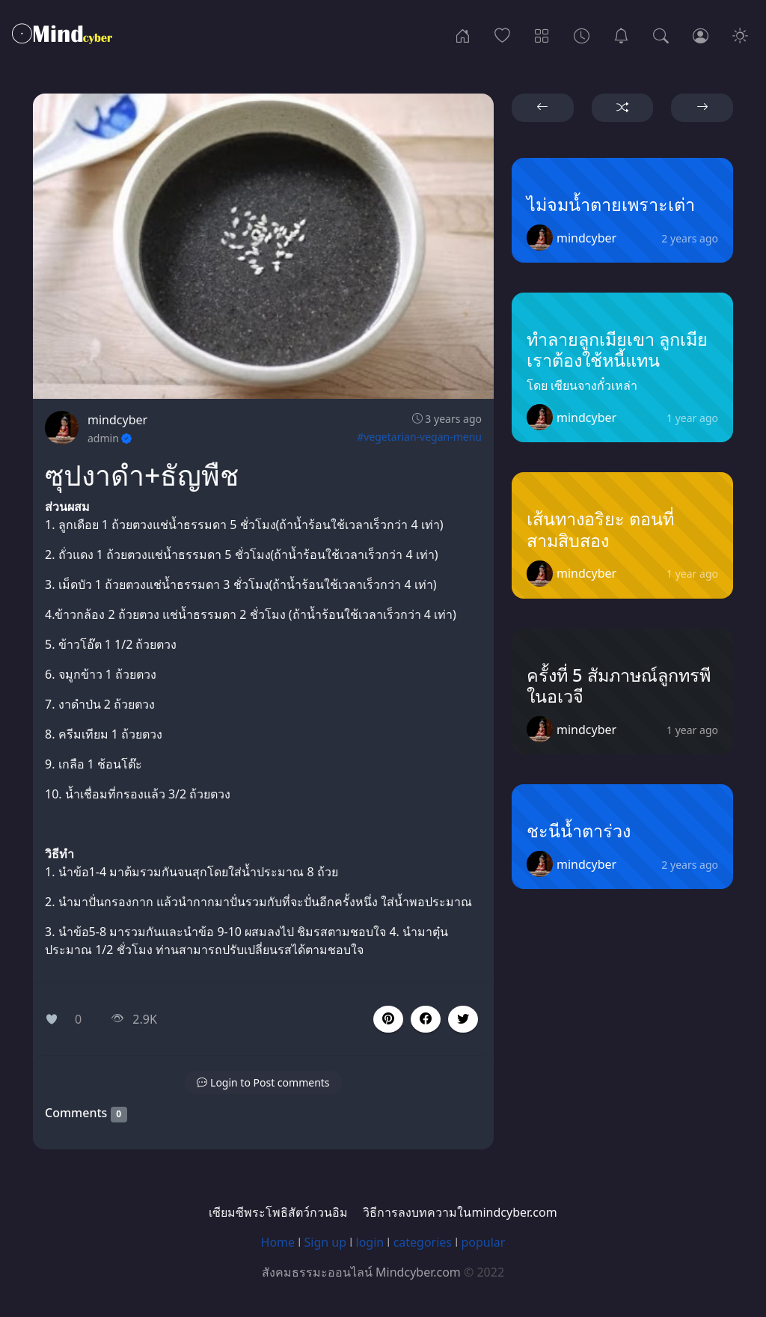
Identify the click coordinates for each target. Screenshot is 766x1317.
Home (278, 1242)
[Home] (463, 34)
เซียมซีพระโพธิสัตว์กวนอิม (278, 1212)
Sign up (325, 1242)
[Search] (661, 34)
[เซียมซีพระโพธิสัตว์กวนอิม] (621, 34)
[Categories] (542, 34)
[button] (426, 1019)
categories (422, 1242)
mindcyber (117, 420)
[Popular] (502, 34)
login (370, 1242)
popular (483, 1242)
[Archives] (581, 34)
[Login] (700, 34)
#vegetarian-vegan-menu (419, 437)
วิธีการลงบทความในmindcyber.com (460, 1212)
